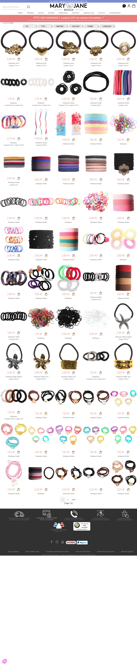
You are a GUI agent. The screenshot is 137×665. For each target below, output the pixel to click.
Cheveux (76, 13)
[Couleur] (76, 26)
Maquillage (89, 13)
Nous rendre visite (32, 551)
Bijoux (41, 13)
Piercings (63, 13)
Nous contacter (13, 551)
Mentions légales (127, 551)
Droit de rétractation (83, 551)
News (20, 13)
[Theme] (92, 26)
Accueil (11, 23)
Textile (101, 13)
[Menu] (89, 523)
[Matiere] (61, 26)
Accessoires (115, 13)
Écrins (51, 13)
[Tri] (30, 26)
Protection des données (105, 551)
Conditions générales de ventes (57, 551)
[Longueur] (107, 26)
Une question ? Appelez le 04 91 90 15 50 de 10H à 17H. (68, 1)
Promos (30, 13)
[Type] (45, 26)
